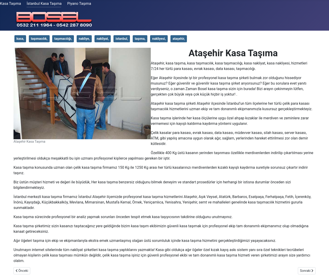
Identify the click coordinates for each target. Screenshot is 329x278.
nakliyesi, (159, 38)
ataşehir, (179, 38)
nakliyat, (103, 38)
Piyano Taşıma (79, 3)
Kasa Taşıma (10, 3)
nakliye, (84, 38)
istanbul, (122, 38)
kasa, (20, 38)
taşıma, (140, 38)
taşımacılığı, (63, 38)
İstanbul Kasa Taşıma (44, 3)
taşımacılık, (39, 38)
